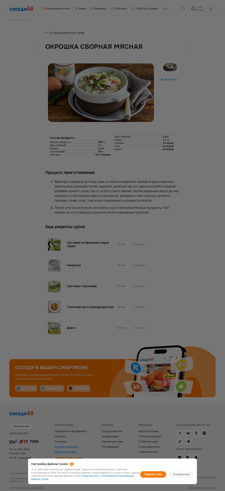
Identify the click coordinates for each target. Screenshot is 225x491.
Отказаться (183, 476)
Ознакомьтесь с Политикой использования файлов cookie (103, 479)
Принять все (159, 476)
